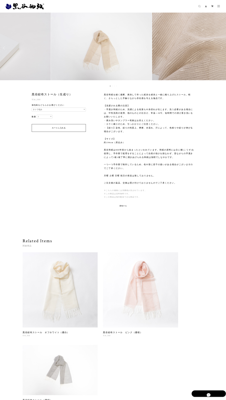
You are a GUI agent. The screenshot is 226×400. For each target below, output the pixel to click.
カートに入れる (59, 128)
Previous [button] (4, 48)
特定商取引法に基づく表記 (91, 381)
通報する (123, 206)
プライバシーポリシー (67, 381)
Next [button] (221, 48)
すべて (32, 340)
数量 (34, 117)
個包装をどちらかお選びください (48, 105)
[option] (113, 48)
